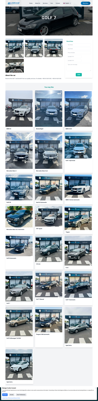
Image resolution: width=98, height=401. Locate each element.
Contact (58, 3)
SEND (78, 74)
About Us (37, 3)
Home (31, 3)
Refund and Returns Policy (14, 398)
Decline (11, 394)
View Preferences (21, 394)
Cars (51, 3)
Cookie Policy (5, 398)
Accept (5, 394)
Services (45, 3)
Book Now (85, 3)
